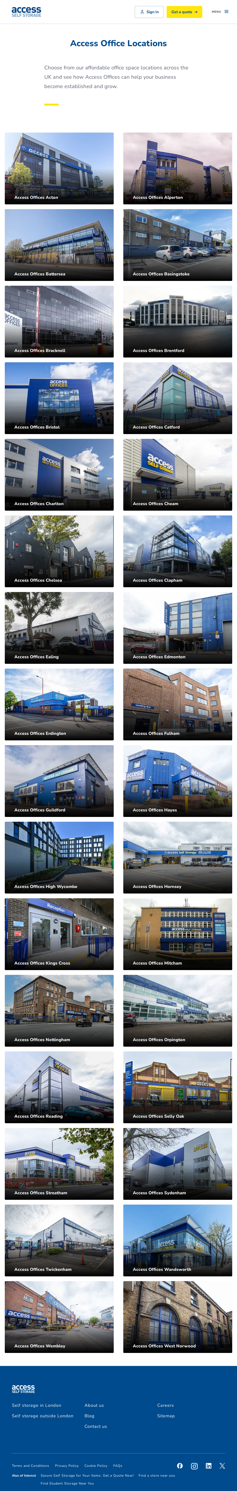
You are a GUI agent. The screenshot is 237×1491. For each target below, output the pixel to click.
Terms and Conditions (30, 1465)
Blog (90, 1416)
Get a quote (184, 12)
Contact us (96, 1426)
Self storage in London (36, 1405)
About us (94, 1405)
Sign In (149, 12)
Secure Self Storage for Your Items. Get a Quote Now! (87, 1475)
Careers (165, 1405)
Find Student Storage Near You (67, 1483)
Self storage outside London (42, 1416)
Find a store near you (157, 1475)
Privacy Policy (67, 1465)
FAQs (118, 1465)
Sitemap (166, 1416)
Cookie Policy (96, 1465)
